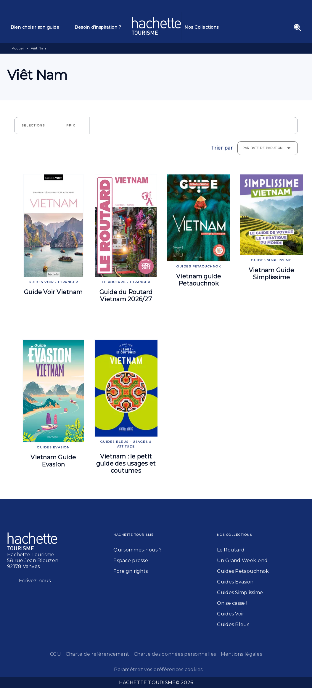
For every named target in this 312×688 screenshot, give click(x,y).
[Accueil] (156, 26)
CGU (55, 654)
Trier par (222, 148)
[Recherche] (297, 27)
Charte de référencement (97, 654)
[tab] (39, 27)
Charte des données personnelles (175, 654)
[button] (37, 125)
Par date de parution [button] (262, 148)
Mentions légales (241, 654)
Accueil (18, 48)
